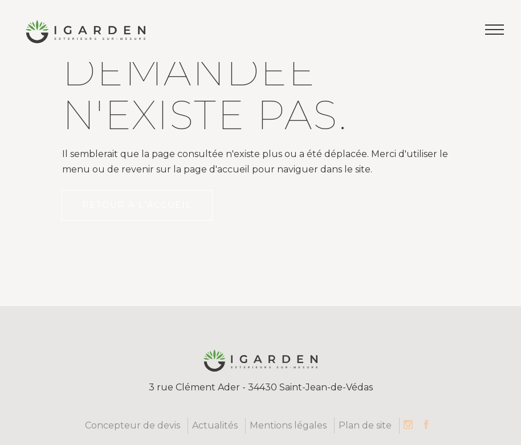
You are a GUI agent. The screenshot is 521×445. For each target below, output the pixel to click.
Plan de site (365, 425)
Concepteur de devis (132, 425)
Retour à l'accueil (137, 205)
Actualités (215, 425)
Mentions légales (288, 425)
